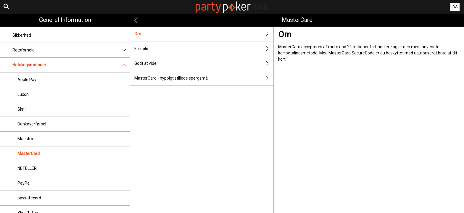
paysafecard (29, 198)
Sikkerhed (21, 35)
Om (203, 34)
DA (455, 6)
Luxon (23, 94)
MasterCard (28, 153)
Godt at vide (203, 63)
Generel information (65, 19)
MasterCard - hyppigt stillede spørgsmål (203, 78)
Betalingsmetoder (71, 65)
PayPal (23, 183)
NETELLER (27, 168)
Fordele (203, 48)
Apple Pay (26, 79)
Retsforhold (71, 50)
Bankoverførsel (31, 124)
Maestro (25, 138)
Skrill (21, 109)
